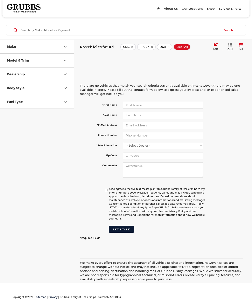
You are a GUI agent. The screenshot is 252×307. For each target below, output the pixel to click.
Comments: (109, 165)
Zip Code (111, 155)
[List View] (241, 47)
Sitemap (41, 297)
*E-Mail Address (107, 125)
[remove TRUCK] (146, 47)
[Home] (158, 8)
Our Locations (192, 9)
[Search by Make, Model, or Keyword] (120, 30)
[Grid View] (229, 47)
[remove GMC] (128, 47)
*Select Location (106, 145)
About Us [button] (171, 9)
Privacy (53, 297)
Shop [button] (211, 9)
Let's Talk (121, 229)
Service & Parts (230, 9)
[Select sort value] (217, 47)
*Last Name (110, 115)
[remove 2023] (164, 47)
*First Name (109, 104)
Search (228, 30)
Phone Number (107, 135)
